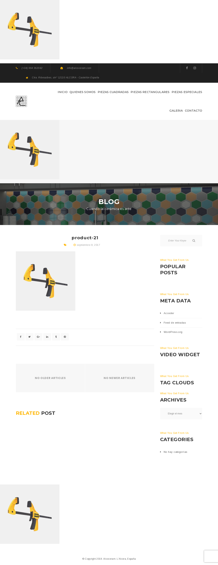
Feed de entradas (175, 322)
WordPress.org (173, 331)
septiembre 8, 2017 (88, 244)
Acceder (169, 313)
